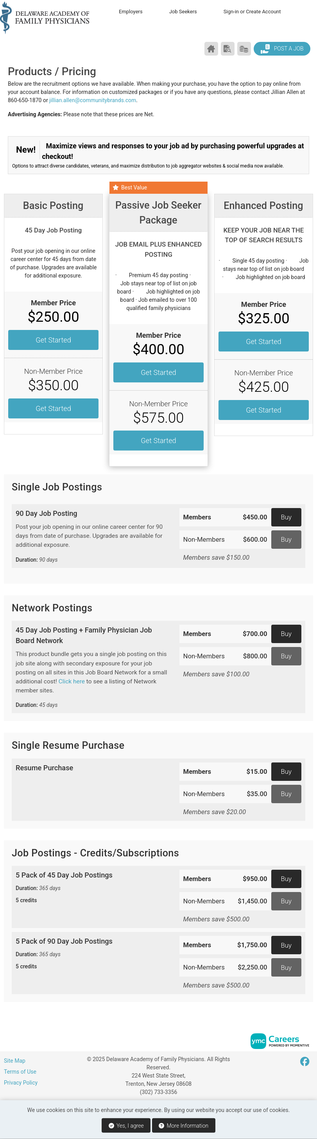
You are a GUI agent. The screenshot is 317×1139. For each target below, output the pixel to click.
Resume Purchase (44, 768)
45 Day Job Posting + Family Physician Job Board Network (92, 668)
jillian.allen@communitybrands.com (92, 100)
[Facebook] (305, 1061)
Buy (286, 517)
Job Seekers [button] (183, 11)
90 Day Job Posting (92, 536)
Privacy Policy (21, 1083)
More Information (183, 1126)
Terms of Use (20, 1072)
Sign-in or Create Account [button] (252, 11)
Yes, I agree (126, 1126)
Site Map (14, 1061)
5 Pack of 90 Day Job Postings (92, 954)
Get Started (53, 340)
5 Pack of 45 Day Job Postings (92, 888)
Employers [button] (131, 11)
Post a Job (281, 49)
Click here (72, 681)
